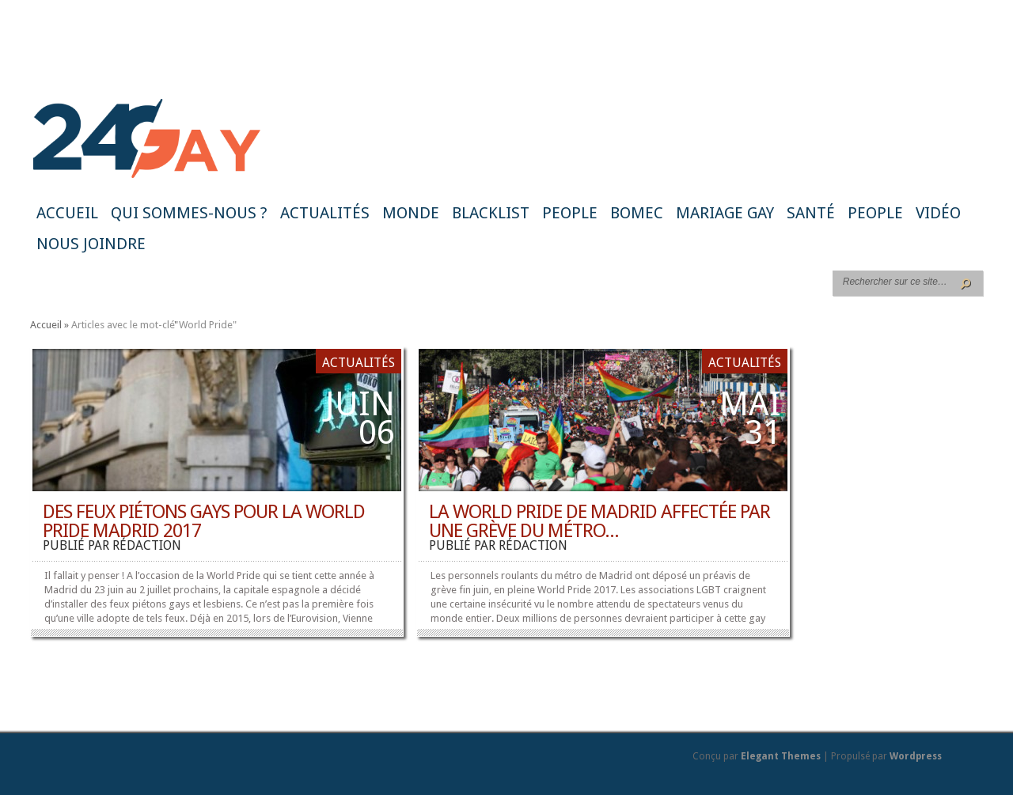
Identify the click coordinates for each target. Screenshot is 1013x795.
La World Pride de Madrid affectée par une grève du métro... (599, 521)
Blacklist (490, 212)
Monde (410, 212)
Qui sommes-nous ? (189, 212)
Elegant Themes (781, 756)
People (570, 212)
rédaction (146, 545)
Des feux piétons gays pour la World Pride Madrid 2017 (204, 521)
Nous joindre (91, 243)
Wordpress (916, 756)
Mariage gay (725, 212)
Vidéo (938, 212)
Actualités (325, 212)
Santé (811, 212)
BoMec (636, 212)
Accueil (67, 212)
